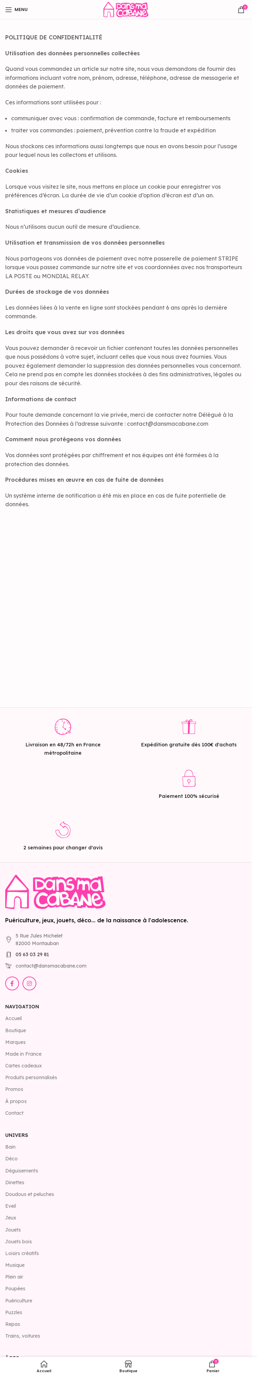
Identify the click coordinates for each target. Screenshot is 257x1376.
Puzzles (13, 1312)
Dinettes (14, 1182)
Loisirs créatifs (22, 1253)
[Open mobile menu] (16, 10)
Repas (12, 1324)
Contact (14, 1113)
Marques (15, 1042)
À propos (16, 1101)
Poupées (15, 1288)
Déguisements (21, 1171)
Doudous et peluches (29, 1194)
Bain (10, 1147)
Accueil (13, 1018)
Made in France (23, 1054)
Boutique (15, 1030)
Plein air (14, 1277)
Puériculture (18, 1301)
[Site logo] (125, 9)
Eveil (10, 1206)
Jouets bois (18, 1241)
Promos (14, 1089)
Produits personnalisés (31, 1077)
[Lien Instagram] (29, 983)
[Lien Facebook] (12, 983)
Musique (15, 1265)
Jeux (10, 1218)
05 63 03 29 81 (32, 954)
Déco (11, 1159)
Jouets (13, 1230)
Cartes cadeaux (23, 1066)
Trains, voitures (22, 1336)
